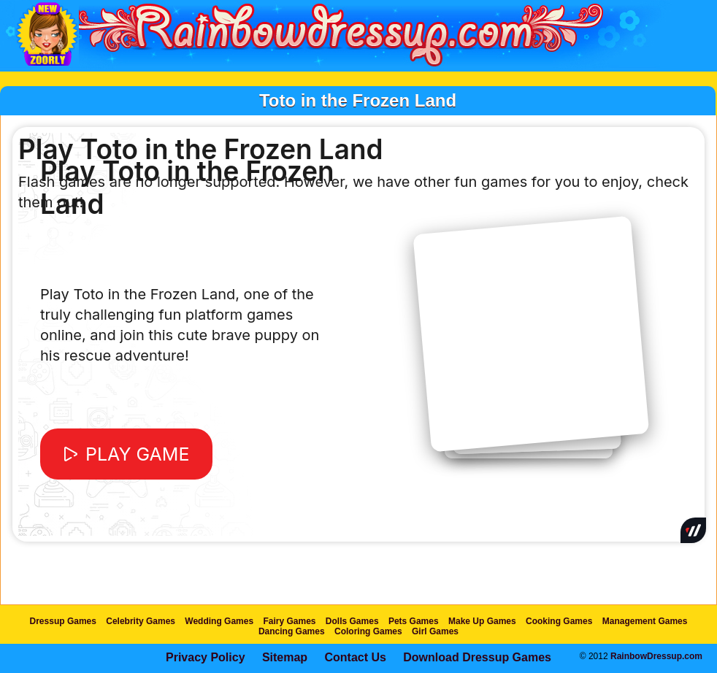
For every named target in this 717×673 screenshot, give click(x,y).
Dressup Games (63, 621)
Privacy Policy (205, 657)
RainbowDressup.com (656, 656)
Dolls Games (352, 621)
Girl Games (435, 631)
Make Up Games (482, 621)
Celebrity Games (140, 621)
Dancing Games (291, 631)
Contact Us (355, 657)
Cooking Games (559, 621)
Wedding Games (219, 621)
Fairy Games (289, 621)
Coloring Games (368, 631)
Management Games (645, 621)
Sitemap (284, 657)
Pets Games (413, 621)
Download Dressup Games (477, 657)
